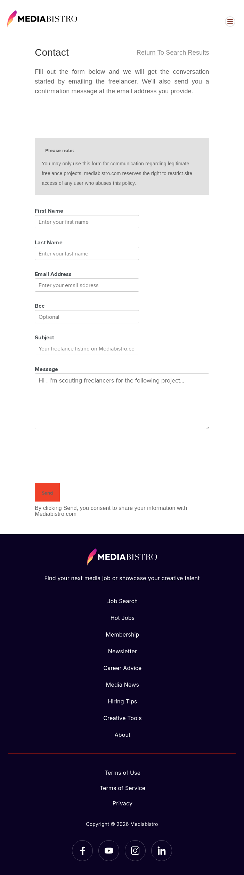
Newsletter (122, 651)
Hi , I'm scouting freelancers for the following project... (122, 401)
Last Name (49, 242)
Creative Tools (122, 718)
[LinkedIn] (161, 850)
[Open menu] (230, 21)
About (122, 734)
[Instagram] (135, 850)
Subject (44, 337)
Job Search (122, 601)
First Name (49, 210)
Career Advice (122, 667)
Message (46, 369)
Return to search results (173, 52)
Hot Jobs (123, 617)
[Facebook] (82, 850)
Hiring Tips (122, 701)
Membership (122, 634)
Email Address (53, 274)
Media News (122, 684)
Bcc (39, 305)
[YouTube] (108, 850)
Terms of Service (123, 788)
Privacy (122, 803)
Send (47, 492)
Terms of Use (123, 772)
